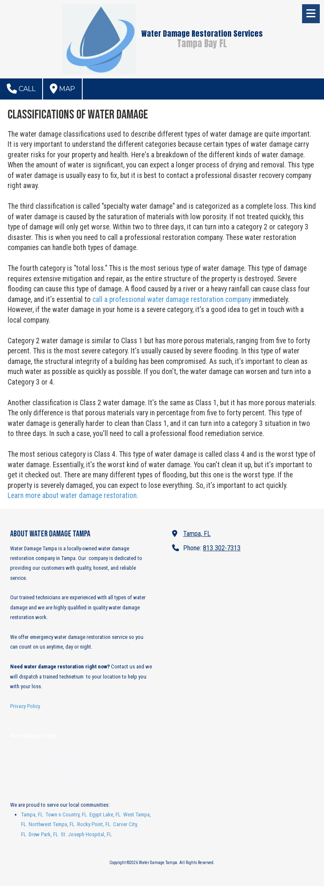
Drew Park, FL (43, 834)
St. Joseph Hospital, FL (86, 834)
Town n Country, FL (66, 814)
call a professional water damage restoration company (171, 299)
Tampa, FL (32, 814)
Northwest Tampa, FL (52, 824)
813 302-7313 (221, 548)
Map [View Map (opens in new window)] (62, 88)
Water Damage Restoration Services (202, 33)
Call (21, 88)
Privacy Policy (25, 706)
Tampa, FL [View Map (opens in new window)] (197, 534)
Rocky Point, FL (94, 824)
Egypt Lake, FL (105, 814)
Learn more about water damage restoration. (73, 495)
